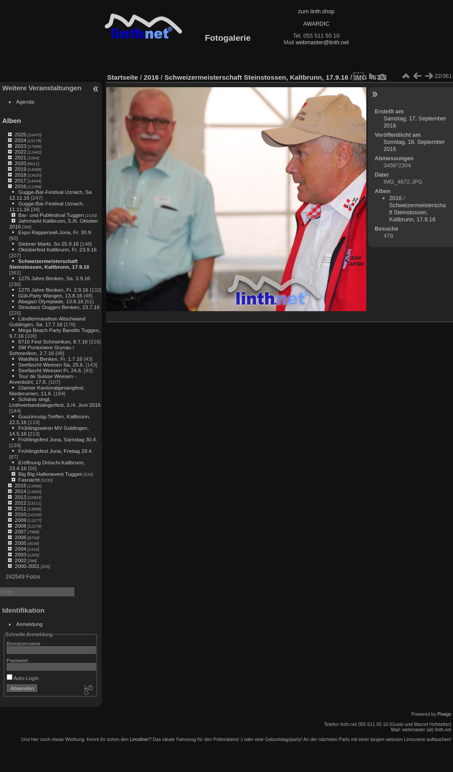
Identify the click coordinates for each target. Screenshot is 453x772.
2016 (20, 186)
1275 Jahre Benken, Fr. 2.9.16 (53, 290)
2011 (20, 508)
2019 (20, 169)
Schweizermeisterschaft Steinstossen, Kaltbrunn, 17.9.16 (49, 264)
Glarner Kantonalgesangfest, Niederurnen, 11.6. (46, 390)
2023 (20, 146)
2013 (20, 497)
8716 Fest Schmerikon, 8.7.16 (53, 341)
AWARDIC (316, 23)
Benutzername (24, 643)
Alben (11, 120)
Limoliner (139, 739)
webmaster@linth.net (322, 42)
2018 (20, 175)
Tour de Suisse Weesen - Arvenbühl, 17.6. (43, 379)
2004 (20, 549)
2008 (20, 526)
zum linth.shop (316, 11)
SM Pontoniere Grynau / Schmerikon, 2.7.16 (41, 350)
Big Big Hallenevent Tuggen (50, 474)
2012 (20, 503)
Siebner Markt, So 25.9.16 (48, 244)
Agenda (25, 101)
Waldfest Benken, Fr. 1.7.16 (50, 359)
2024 (20, 140)
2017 (20, 180)
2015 (20, 485)
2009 (20, 520)
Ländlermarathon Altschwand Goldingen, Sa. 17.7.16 (47, 321)
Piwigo (444, 714)
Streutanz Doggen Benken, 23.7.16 (59, 307)
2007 (20, 531)
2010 (20, 514)
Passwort (17, 660)
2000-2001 (27, 566)
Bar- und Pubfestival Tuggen (51, 215)
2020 (20, 163)
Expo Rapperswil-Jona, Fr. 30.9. (55, 232)
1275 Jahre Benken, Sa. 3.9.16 (54, 278)
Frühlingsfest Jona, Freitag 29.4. (55, 451)
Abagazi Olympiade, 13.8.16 (51, 301)
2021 (20, 157)
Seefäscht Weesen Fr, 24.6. (50, 370)
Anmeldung (29, 624)
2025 (20, 134)
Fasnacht (28, 479)
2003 (20, 554)
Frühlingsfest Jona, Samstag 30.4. (57, 439)
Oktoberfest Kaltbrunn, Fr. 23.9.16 (57, 249)
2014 (20, 491)
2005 (20, 543)
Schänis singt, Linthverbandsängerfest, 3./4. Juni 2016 (55, 402)
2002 (20, 560)
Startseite (122, 77)
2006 (20, 537)
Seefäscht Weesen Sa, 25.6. (51, 364)
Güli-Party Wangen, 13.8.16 (50, 295)
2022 (20, 151)
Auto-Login (23, 678)
